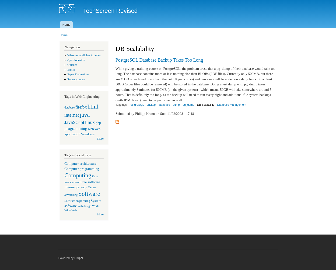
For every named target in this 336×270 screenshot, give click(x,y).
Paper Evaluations (78, 74)
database (69, 107)
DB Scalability (205, 104)
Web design (84, 206)
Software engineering (77, 201)
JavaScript (74, 122)
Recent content (76, 79)
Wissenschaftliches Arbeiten (84, 55)
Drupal (78, 258)
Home (66, 24)
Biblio (71, 69)
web (91, 129)
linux (90, 122)
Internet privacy (75, 187)
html (93, 106)
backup (151, 104)
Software (89, 193)
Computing (77, 175)
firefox (81, 107)
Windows (87, 134)
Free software (90, 182)
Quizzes (72, 65)
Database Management (231, 104)
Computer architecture (80, 163)
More (100, 138)
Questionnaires (76, 60)
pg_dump (188, 104)
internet (71, 115)
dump (176, 104)
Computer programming (81, 169)
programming (75, 128)
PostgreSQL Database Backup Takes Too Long (159, 60)
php (98, 123)
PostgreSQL (136, 104)
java (85, 114)
